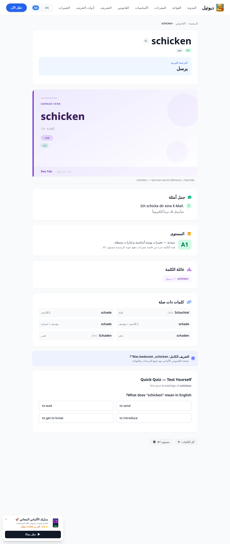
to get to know (52, 418)
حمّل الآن (16, 8)
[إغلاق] (6, 519)
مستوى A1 (161, 442)
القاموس (180, 23)
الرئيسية (193, 23)
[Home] (213, 8)
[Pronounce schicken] (146, 41)
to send (125, 406)
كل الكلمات (186, 442)
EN (47, 8)
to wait (47, 406)
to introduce (129, 418)
